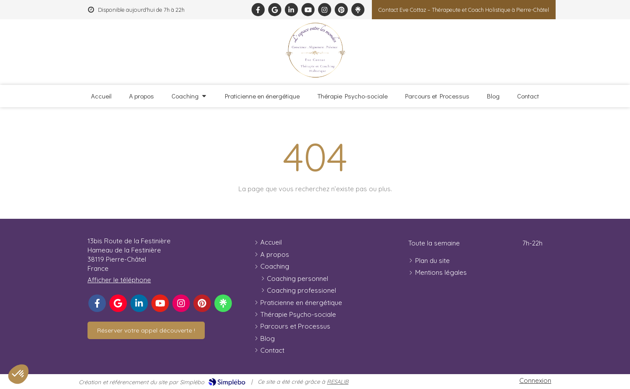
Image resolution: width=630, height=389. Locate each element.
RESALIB (337, 381)
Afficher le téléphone (119, 280)
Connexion (535, 380)
